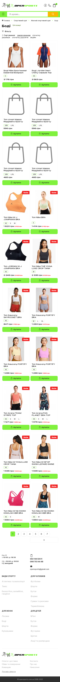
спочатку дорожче (20, 37)
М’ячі (33, 616)
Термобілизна (37, 606)
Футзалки (35, 631)
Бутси (33, 591)
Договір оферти (9, 672)
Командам (6, 667)
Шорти (34, 586)
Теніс (4, 586)
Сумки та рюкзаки (40, 601)
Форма (34, 596)
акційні (33, 37)
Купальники (7, 631)
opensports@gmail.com (39, 569)
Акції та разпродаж (40, 641)
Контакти (34, 661)
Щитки (34, 636)
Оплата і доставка (10, 661)
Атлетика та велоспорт (13, 581)
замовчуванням (23, 35)
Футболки (35, 581)
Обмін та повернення (11, 664)
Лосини (5, 616)
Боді (4, 621)
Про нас (33, 664)
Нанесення (34, 667)
